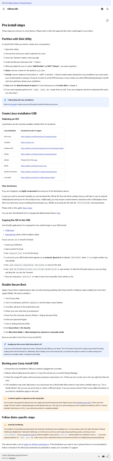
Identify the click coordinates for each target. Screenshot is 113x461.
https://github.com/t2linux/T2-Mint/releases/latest (38, 177)
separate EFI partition (29, 435)
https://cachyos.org (27, 142)
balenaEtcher (10, 234)
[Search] (107, 9)
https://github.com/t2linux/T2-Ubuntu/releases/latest (39, 172)
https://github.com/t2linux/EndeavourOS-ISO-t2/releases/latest (42, 148)
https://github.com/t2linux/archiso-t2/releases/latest (38, 136)
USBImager (9, 230)
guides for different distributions (36, 444)
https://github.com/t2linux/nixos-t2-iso (34, 166)
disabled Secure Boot (84, 403)
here (58, 213)
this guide (13, 104)
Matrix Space (13, 3)
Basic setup (27, 208)
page (35, 160)
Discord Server (26, 3)
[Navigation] (3, 9)
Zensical (12, 458)
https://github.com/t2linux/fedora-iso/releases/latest (39, 154)
